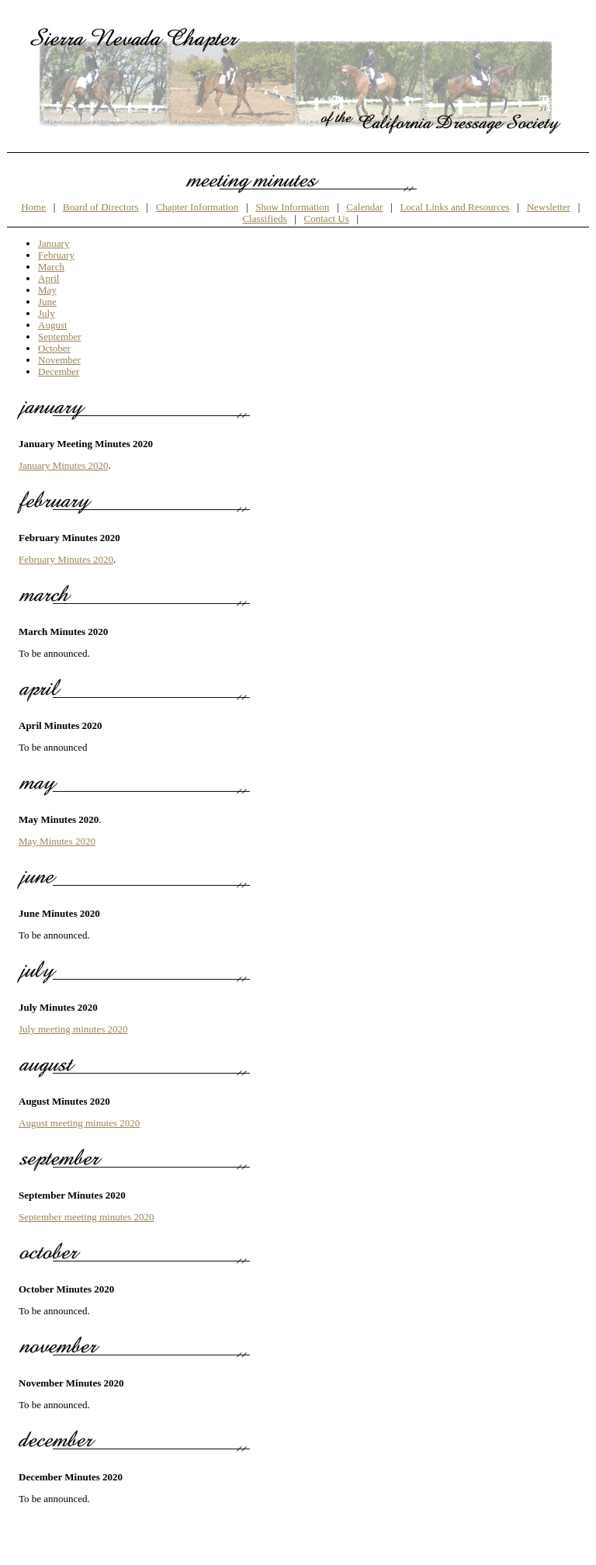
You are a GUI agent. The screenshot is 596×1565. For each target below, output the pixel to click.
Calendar (364, 207)
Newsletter (548, 207)
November (59, 360)
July (46, 313)
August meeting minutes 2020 (79, 1123)
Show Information (292, 207)
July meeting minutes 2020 (73, 1029)
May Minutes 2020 (57, 841)
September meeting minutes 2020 (86, 1217)
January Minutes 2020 (64, 465)
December (58, 371)
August (53, 325)
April (48, 278)
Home (33, 207)
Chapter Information (197, 207)
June (47, 301)
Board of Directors (100, 207)
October (54, 348)
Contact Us (326, 218)
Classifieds (264, 218)
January (53, 243)
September (59, 336)
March (51, 266)
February (56, 255)
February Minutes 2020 (66, 559)
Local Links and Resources (454, 207)
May (47, 290)
